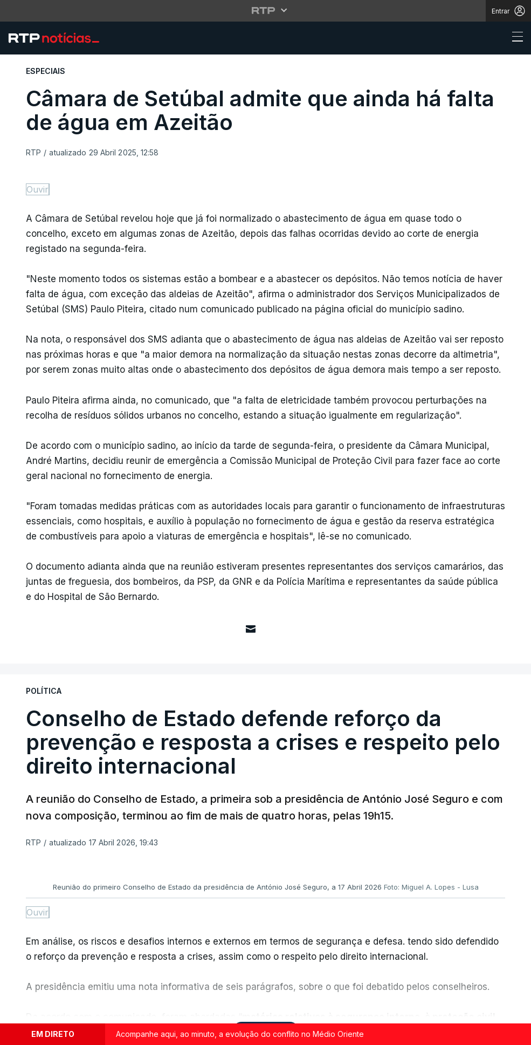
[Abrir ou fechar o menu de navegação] (514, 38)
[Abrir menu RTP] (265, 10)
